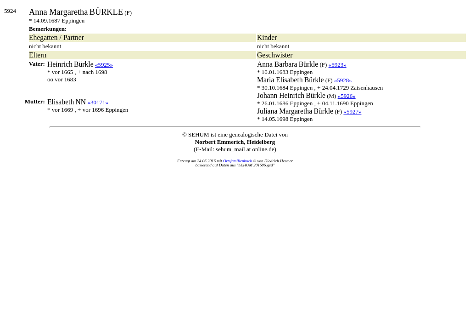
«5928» (343, 80)
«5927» (352, 111)
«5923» (338, 64)
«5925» (104, 64)
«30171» (97, 102)
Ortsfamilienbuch (237, 161)
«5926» (347, 95)
